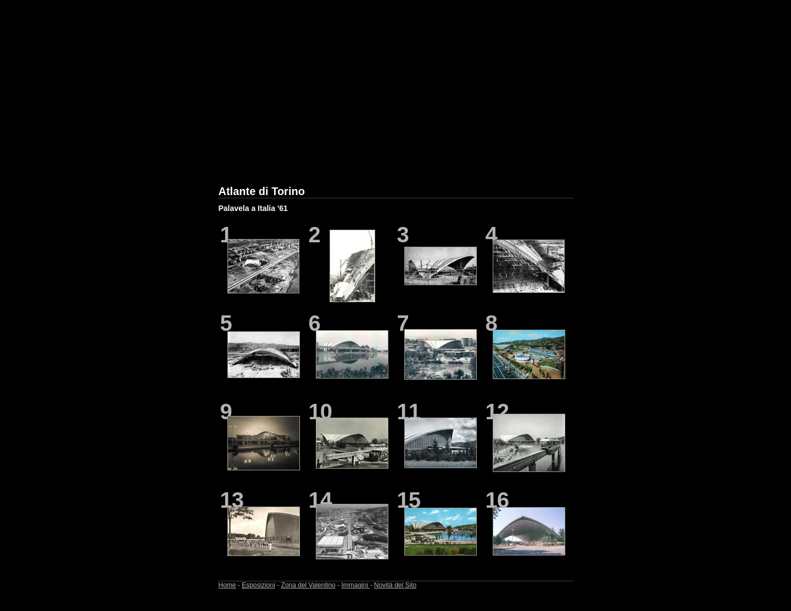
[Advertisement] (396, 99)
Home (227, 585)
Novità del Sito (395, 585)
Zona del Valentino (308, 585)
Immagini (355, 585)
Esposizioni (258, 585)
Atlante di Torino (262, 191)
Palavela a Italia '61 (253, 208)
